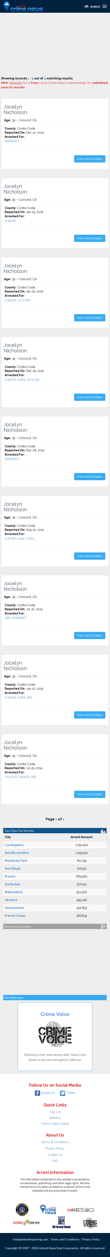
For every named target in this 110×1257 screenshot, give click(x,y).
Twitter (67, 1093)
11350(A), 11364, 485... (19, 697)
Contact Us (55, 1155)
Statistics (55, 1118)
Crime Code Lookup (55, 1123)
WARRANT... (13, 141)
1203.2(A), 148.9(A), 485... (21, 776)
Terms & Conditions (55, 1142)
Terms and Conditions (65, 1239)
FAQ (55, 1161)
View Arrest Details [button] (90, 159)
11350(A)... (11, 220)
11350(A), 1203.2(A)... (18, 300)
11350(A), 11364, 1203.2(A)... (23, 379)
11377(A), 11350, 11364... (20, 538)
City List (55, 1112)
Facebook (45, 1093)
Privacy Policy (55, 1148)
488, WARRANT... (16, 618)
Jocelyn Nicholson (15, 109)
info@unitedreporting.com (30, 1239)
